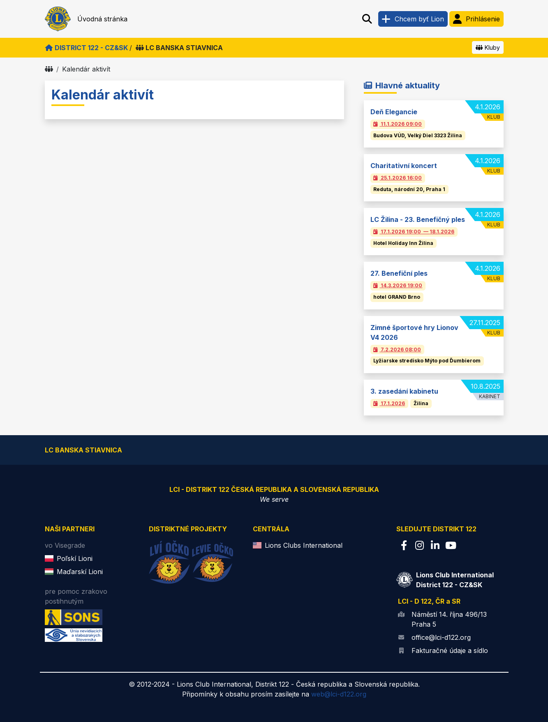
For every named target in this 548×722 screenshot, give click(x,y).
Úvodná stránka (102, 19)
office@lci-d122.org (441, 637)
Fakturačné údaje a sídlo (450, 650)
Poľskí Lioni (74, 558)
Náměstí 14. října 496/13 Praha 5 (449, 619)
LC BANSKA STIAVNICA (179, 48)
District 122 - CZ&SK (86, 48)
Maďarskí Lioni (80, 571)
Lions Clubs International (303, 545)
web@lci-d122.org (338, 694)
